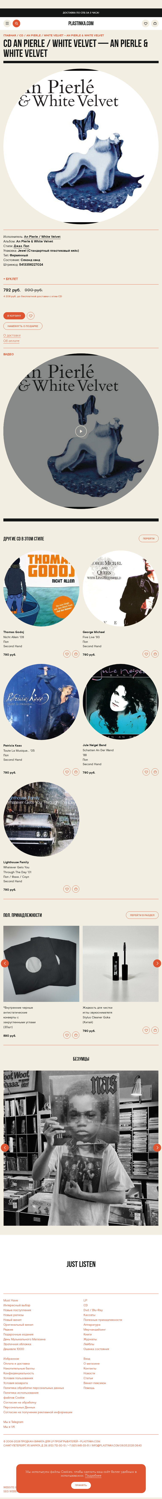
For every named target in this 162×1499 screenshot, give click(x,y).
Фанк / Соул (20, 877)
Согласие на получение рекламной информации (37, 1412)
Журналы (90, 1339)
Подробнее (93, 1476)
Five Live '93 (91, 637)
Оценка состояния (96, 1349)
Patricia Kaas (12, 746)
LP (85, 1300)
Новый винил (12, 1320)
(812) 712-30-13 (57, 1445)
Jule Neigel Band (94, 745)
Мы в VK (9, 1427)
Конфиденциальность (18, 1373)
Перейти (148, 538)
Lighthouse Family (16, 862)
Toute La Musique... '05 (19, 750)
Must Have (10, 1300)
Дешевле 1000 (13, 1349)
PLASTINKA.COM (90, 1441)
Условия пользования (18, 1378)
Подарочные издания (18, 1334)
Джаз (18, 246)
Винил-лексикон (95, 1383)
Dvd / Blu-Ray (93, 1310)
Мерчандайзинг (95, 1329)
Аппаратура (92, 1325)
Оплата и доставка (16, 1363)
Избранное (11, 1359)
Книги (88, 1334)
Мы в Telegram (13, 1422)
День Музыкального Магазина (24, 1339)
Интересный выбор (16, 1305)
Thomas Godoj (13, 632)
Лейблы (89, 1344)
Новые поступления (17, 1310)
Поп (26, 246)
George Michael (94, 632)
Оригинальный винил (18, 1325)
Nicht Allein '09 (13, 637)
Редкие (8, 1329)
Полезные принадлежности (103, 1320)
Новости (89, 1373)
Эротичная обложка (17, 1344)
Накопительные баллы (19, 1368)
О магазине (92, 1363)
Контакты (90, 1368)
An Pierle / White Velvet (42, 237)
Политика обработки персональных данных (33, 1388)
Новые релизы (13, 1315)
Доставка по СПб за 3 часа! (81, 12)
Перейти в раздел (142, 915)
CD (86, 1305)
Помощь (89, 1388)
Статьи (88, 1378)
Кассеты (89, 1315)
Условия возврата (15, 1383)
